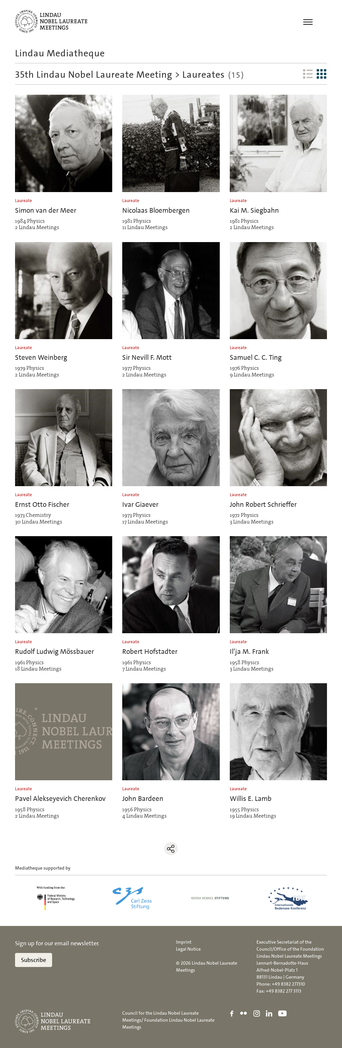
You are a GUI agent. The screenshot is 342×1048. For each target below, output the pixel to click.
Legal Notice (188, 949)
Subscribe (33, 960)
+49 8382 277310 (288, 984)
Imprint (183, 942)
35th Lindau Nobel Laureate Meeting (93, 75)
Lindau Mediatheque (60, 53)
